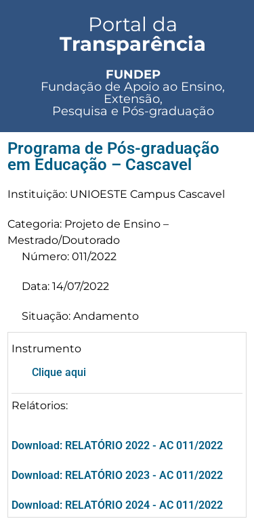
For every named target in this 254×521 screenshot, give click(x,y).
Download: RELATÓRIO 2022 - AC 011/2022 (117, 445)
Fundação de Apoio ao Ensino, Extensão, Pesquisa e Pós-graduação (133, 93)
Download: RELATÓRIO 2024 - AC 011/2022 (117, 505)
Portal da (133, 34)
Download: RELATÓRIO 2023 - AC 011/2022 (117, 475)
